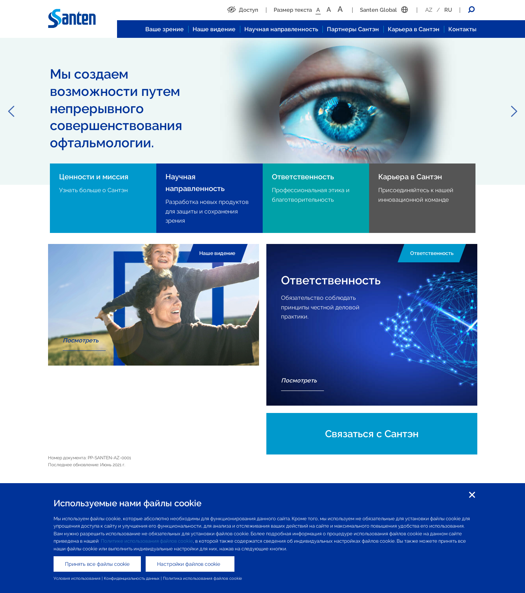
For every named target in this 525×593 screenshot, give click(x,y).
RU (448, 10)
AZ (428, 10)
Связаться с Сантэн (372, 433)
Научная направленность (281, 29)
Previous (11, 111)
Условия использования (77, 578)
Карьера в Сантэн (414, 29)
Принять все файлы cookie (97, 564)
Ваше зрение (164, 29)
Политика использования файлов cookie (202, 578)
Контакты (462, 29)
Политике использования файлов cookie (147, 541)
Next (514, 111)
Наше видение (214, 29)
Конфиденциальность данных (132, 578)
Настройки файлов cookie (190, 564)
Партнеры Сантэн (353, 29)
